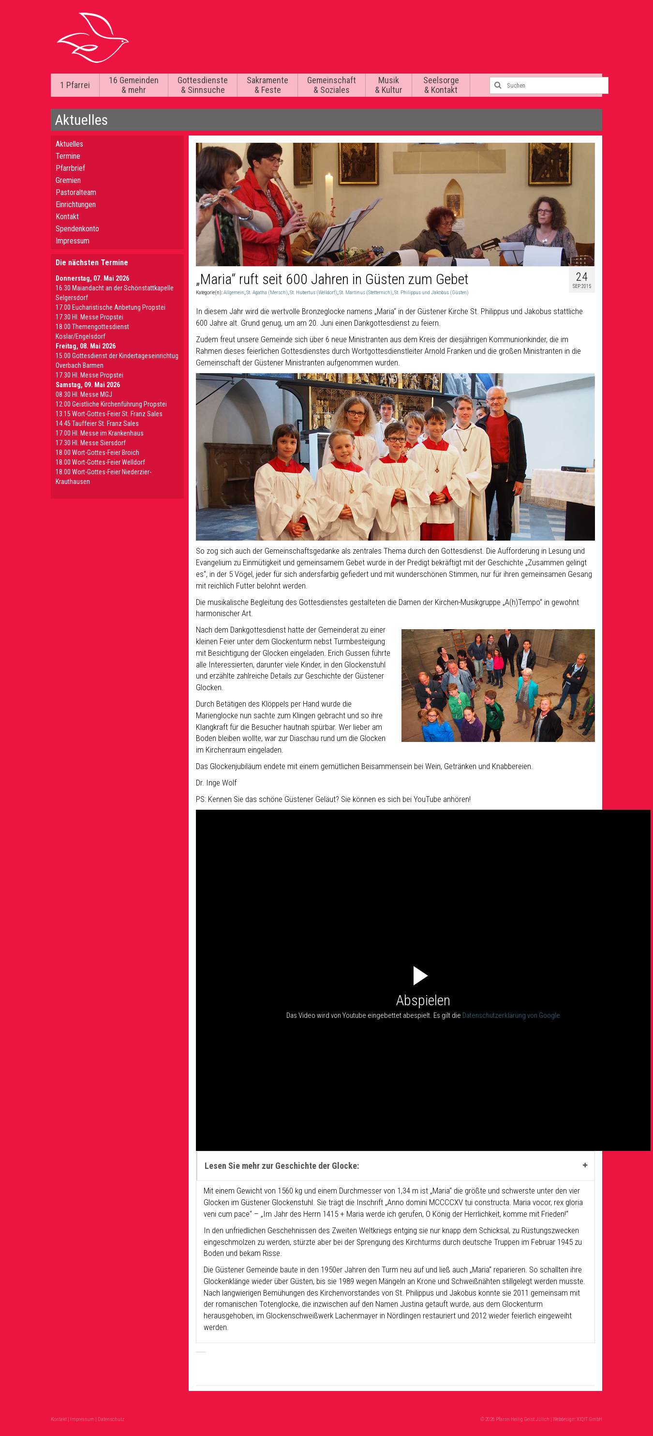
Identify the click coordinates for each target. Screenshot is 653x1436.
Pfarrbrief (70, 168)
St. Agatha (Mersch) (267, 292)
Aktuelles (69, 144)
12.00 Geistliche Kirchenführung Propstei (111, 404)
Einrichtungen (76, 204)
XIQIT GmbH (589, 1419)
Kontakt (67, 216)
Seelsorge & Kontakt (441, 85)
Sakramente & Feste (267, 85)
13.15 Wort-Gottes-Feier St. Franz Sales (109, 414)
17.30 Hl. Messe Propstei (89, 317)
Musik (388, 85)
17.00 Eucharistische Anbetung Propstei (110, 307)
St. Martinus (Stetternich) (365, 292)
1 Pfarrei (75, 85)
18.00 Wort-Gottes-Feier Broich (97, 452)
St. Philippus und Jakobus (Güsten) (431, 292)
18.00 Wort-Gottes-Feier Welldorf (100, 462)
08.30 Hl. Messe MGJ (84, 394)
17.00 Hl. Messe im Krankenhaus (100, 433)
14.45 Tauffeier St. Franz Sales (97, 423)
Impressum (72, 240)
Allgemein (233, 292)
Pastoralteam (76, 192)
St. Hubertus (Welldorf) (313, 292)
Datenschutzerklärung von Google (511, 1015)
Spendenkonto (77, 228)
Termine (68, 156)
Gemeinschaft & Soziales (331, 85)
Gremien (68, 180)
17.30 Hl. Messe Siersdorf (91, 443)
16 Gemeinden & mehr (134, 85)
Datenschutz (111, 1419)
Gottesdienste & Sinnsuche (203, 85)
